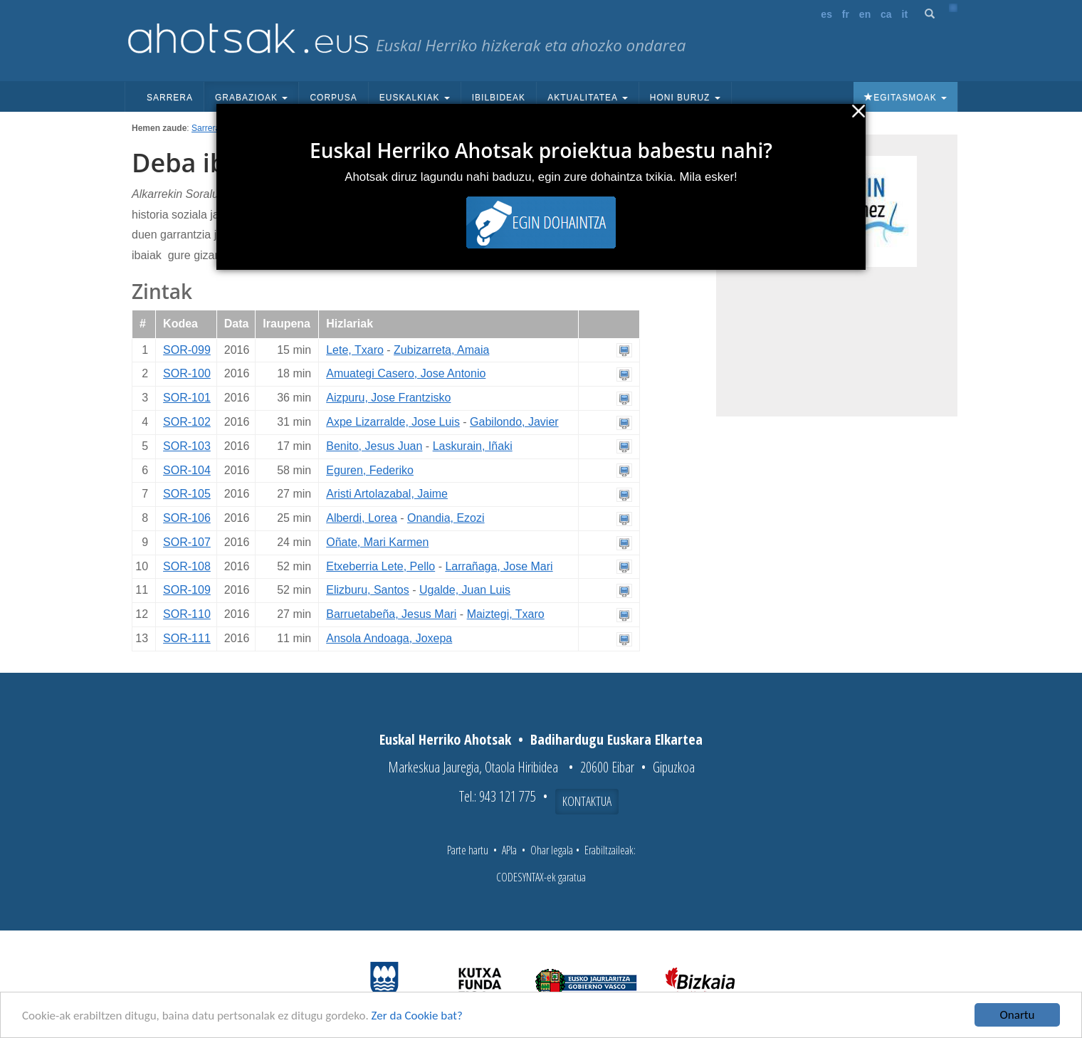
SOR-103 (187, 446)
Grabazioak (251, 98)
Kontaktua (586, 800)
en (865, 14)
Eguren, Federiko (370, 470)
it (905, 14)
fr (845, 14)
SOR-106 (187, 518)
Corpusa (333, 98)
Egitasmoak (905, 98)
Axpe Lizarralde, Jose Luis (393, 422)
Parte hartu (467, 850)
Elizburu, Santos (367, 590)
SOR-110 (187, 614)
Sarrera (170, 98)
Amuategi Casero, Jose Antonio (405, 373)
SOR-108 (187, 566)
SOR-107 (187, 542)
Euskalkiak (414, 98)
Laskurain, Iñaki (473, 446)
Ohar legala (551, 850)
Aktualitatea (587, 98)
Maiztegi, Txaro (506, 614)
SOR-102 (187, 422)
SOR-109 (187, 590)
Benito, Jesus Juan (374, 446)
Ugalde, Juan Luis (464, 590)
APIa (509, 850)
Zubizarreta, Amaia (441, 350)
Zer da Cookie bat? (417, 1015)
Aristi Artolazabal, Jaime (387, 494)
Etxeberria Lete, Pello (380, 566)
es (826, 14)
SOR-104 (187, 470)
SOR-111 (187, 638)
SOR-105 (187, 494)
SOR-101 (187, 398)
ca (886, 14)
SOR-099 (187, 350)
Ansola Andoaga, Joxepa (389, 638)
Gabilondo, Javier (514, 422)
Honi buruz (685, 98)
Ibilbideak (498, 98)
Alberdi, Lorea (361, 518)
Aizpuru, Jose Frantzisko (388, 398)
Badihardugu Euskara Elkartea (616, 739)
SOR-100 (187, 373)
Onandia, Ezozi (446, 518)
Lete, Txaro (355, 350)
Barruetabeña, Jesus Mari (391, 614)
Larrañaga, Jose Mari (498, 566)
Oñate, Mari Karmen (377, 542)
